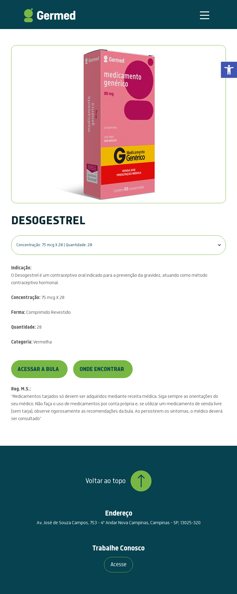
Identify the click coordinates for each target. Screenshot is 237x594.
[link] (229, 70)
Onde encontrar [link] (102, 369)
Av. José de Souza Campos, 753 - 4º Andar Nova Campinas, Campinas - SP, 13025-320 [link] (119, 522)
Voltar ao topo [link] (118, 480)
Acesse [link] (118, 564)
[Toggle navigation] (204, 15)
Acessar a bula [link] (38, 369)
